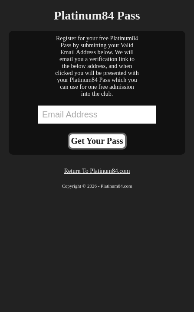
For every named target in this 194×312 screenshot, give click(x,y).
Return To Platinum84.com (97, 171)
